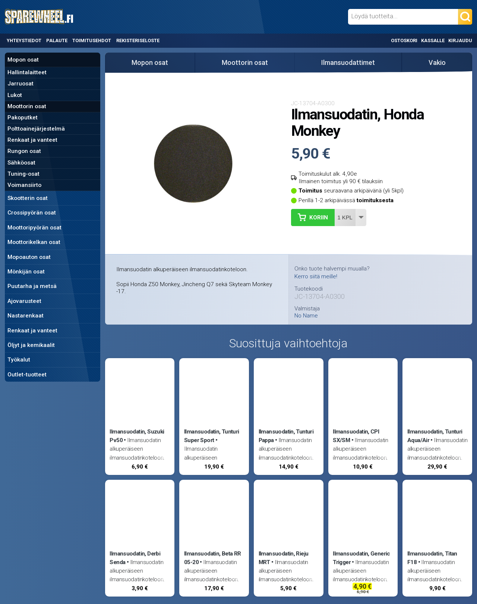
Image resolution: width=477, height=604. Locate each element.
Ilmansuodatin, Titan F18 (432, 558)
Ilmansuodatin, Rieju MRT (284, 558)
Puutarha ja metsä (32, 286)
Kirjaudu (460, 40)
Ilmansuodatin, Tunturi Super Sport (211, 436)
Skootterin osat (27, 198)
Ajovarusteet (24, 301)
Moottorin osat (26, 106)
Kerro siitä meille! (315, 276)
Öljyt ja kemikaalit (31, 345)
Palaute (56, 40)
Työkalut (18, 359)
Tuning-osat (23, 173)
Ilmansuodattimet (348, 62)
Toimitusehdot (91, 40)
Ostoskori (404, 40)
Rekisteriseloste (137, 40)
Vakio (437, 62)
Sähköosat (21, 162)
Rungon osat (24, 151)
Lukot (14, 95)
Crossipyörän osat (31, 212)
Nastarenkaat (25, 315)
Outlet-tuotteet (27, 374)
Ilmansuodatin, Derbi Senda (135, 558)
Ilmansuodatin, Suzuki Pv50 (137, 436)
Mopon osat (23, 59)
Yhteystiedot (24, 40)
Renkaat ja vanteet (32, 140)
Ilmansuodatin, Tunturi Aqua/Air (434, 436)
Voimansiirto (24, 185)
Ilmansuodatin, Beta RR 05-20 (212, 558)
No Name (306, 316)
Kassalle (433, 40)
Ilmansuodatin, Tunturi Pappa (286, 436)
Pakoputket (22, 117)
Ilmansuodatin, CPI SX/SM (356, 436)
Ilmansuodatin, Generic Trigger (361, 558)
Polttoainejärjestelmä (36, 128)
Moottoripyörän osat (34, 227)
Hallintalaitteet (27, 72)
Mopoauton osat (29, 257)
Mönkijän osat (26, 271)
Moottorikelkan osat (33, 242)
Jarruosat (20, 83)
